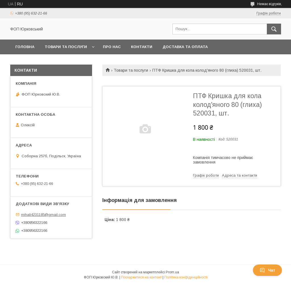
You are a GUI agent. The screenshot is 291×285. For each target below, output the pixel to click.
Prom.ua (172, 272)
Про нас (112, 47)
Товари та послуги (66, 47)
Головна (24, 47)
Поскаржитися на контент (141, 277)
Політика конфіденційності (185, 277)
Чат (267, 270)
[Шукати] (274, 29)
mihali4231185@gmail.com (43, 214)
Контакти (141, 47)
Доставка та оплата (185, 47)
